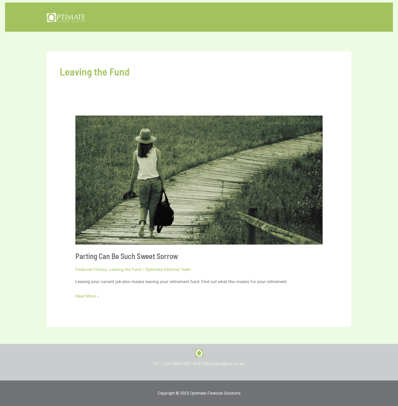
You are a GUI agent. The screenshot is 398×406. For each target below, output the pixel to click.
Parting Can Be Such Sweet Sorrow (126, 256)
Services (280, 17)
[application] (287, 17)
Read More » (87, 296)
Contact (340, 17)
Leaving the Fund (125, 269)
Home (258, 17)
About (302, 17)
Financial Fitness (91, 269)
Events (320, 17)
